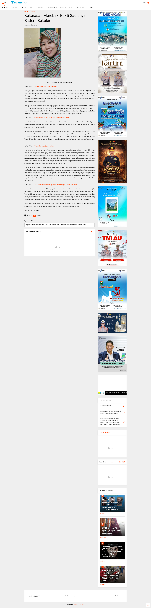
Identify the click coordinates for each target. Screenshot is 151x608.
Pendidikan (80, 8)
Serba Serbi (52, 8)
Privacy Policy (74, 596)
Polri (30, 8)
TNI (24, 8)
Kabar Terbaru (105, 432)
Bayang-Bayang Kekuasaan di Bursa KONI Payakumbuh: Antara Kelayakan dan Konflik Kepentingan (110, 504)
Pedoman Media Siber (113, 596)
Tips (70, 8)
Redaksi (65, 596)
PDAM (91, 8)
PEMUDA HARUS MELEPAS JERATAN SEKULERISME (52, 118)
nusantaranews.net (79, 604)
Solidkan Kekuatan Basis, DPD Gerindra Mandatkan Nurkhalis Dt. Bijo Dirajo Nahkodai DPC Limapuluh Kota (112, 552)
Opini (33, 11)
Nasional (14, 8)
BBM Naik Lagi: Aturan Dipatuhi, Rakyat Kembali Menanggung (112, 530)
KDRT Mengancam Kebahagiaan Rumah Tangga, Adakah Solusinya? (56, 185)
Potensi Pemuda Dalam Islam (44, 146)
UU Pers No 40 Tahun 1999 (95, 596)
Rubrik (63, 8)
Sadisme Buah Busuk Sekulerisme (45, 86)
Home (5, 8)
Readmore (103, 513)
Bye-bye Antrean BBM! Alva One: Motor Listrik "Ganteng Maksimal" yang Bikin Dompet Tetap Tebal (112, 575)
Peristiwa (40, 8)
